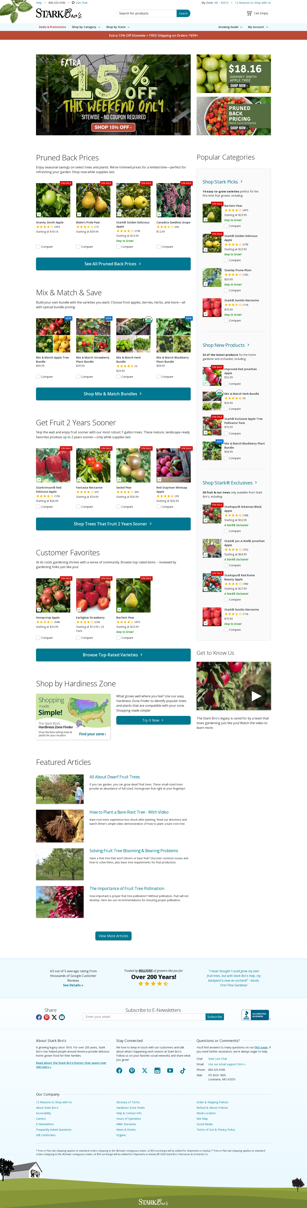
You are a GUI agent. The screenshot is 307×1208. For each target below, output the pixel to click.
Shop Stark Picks (223, 181)
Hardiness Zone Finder (130, 1108)
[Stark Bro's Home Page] (59, 13)
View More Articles (113, 935)
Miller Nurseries (126, 1124)
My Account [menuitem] (256, 27)
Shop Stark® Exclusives (230, 482)
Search (183, 13)
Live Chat (82, 3)
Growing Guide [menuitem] (228, 27)
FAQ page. (261, 1047)
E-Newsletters (45, 1124)
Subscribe (215, 1017)
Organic (121, 1135)
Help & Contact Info (129, 1113)
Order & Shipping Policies (212, 1102)
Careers (41, 1118)
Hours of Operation (128, 1118)
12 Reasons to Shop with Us (253, 3)
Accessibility (43, 1113)
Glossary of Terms (128, 1102)
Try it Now (153, 720)
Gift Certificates (46, 1135)
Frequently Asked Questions (53, 1129)
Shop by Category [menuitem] (84, 27)
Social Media (205, 1124)
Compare (47, 246)
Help (39, 3)
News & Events (126, 1129)
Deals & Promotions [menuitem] (52, 27)
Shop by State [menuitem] (116, 27)
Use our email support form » (227, 1064)
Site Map (202, 1118)
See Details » (73, 985)
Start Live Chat (217, 1059)
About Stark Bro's (47, 1108)
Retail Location (206, 1113)
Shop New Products (227, 345)
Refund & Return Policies (212, 1108)
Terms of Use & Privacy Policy (216, 1129)
